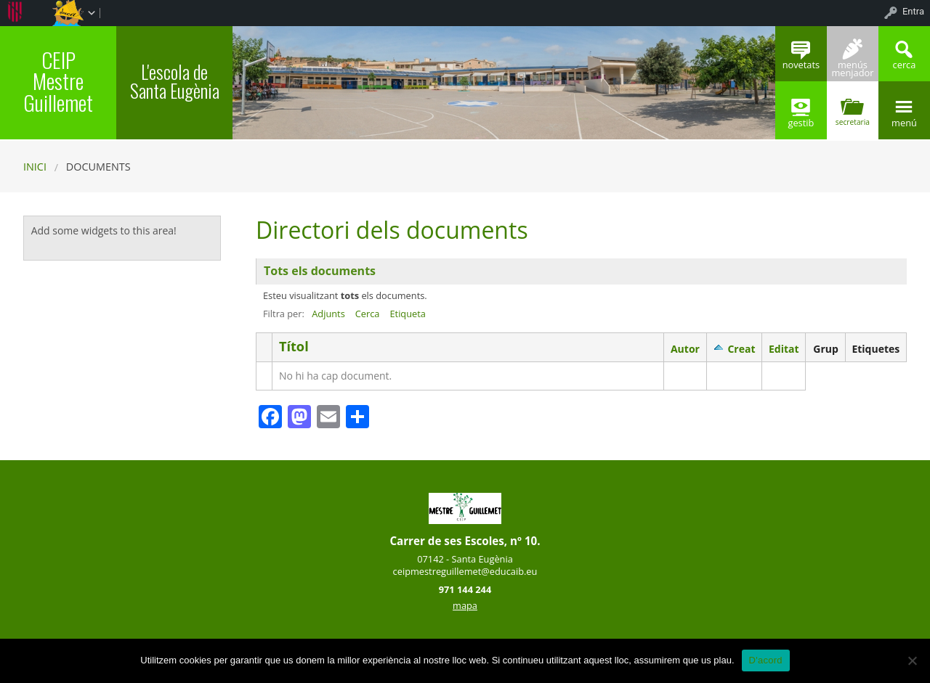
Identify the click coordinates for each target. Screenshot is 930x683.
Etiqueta (407, 313)
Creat (741, 349)
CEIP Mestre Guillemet (58, 81)
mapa (465, 605)
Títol (294, 346)
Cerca (367, 313)
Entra (913, 11)
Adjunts (328, 313)
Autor (685, 349)
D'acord (766, 660)
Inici (34, 166)
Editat (784, 349)
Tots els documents (320, 271)
